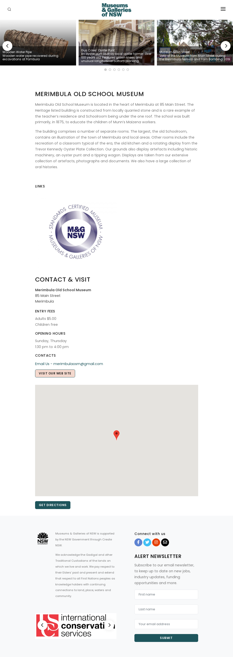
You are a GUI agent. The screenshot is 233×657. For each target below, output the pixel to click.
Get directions (53, 505)
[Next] (226, 46)
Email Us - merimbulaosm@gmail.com (69, 363)
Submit (166, 638)
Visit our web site (55, 373)
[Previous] (7, 46)
